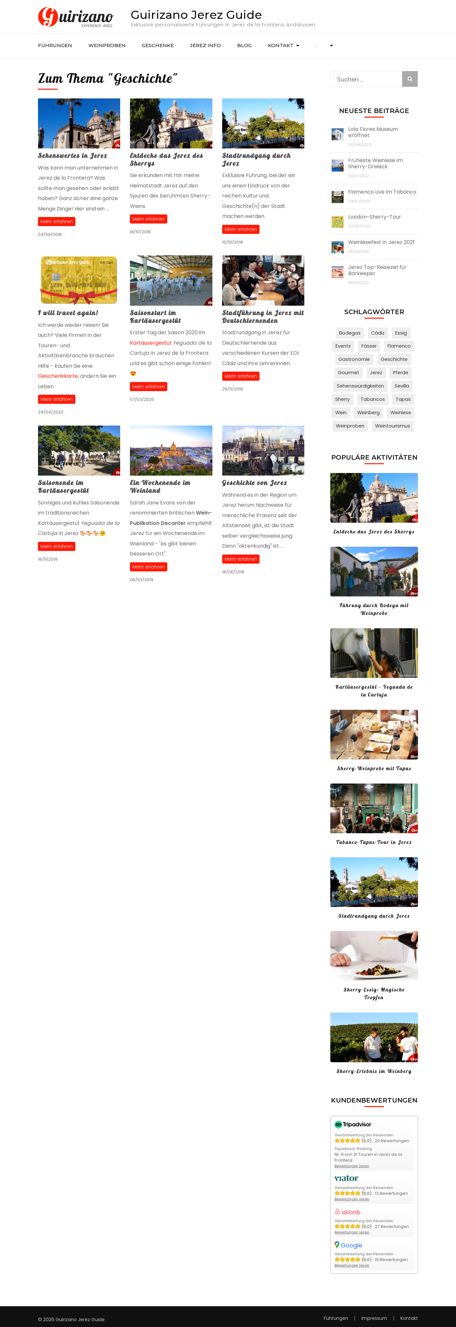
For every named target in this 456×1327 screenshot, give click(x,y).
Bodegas (351, 333)
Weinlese (400, 409)
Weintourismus (392, 421)
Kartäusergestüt (151, 343)
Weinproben (107, 45)
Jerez (376, 371)
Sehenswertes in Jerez (73, 155)
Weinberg (369, 409)
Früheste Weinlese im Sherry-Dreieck (375, 163)
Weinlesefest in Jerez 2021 (381, 242)
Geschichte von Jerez (254, 482)
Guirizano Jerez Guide (196, 14)
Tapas (402, 396)
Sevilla (401, 383)
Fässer (369, 345)
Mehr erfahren (57, 221)
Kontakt (281, 45)
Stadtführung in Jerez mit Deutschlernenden (263, 317)
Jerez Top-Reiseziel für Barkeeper (377, 270)
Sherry (345, 396)
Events (344, 345)
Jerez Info (205, 45)
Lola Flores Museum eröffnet (373, 132)
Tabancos (373, 396)
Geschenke (158, 45)
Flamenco (397, 345)
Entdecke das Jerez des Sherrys (166, 159)
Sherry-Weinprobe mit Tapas (374, 763)
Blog (244, 45)
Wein (342, 409)
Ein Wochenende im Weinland (160, 486)
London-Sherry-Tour (374, 217)
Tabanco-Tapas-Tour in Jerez (374, 837)
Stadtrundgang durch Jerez (256, 159)
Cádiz (377, 333)
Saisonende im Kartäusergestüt (63, 486)
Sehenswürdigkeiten (361, 383)
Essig (399, 333)
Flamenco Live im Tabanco (382, 192)
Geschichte (393, 358)
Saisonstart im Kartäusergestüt (155, 317)
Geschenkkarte (58, 376)
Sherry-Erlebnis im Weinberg (374, 1066)
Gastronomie (355, 358)
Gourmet (349, 371)
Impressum (374, 1312)
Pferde (399, 371)
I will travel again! (68, 313)
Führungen (55, 45)
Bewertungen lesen (353, 1160)
